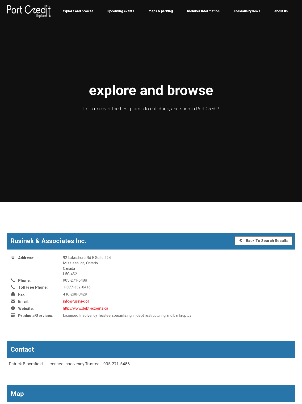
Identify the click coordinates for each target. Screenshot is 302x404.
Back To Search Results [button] (263, 240)
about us (281, 11)
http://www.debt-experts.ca (85, 308)
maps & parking (160, 11)
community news (247, 11)
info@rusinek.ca (76, 301)
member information (203, 11)
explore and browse (78, 11)
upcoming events (120, 11)
